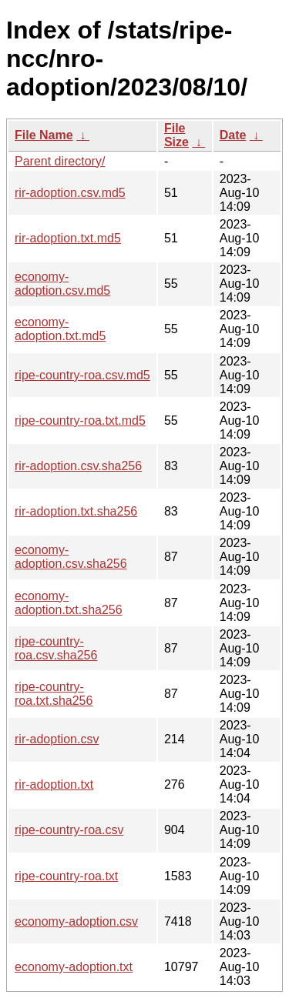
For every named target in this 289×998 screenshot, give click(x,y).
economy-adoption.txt (74, 966)
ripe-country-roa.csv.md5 (82, 375)
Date (233, 135)
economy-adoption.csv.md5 (62, 283)
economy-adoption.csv (76, 921)
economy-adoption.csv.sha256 (71, 556)
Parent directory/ (60, 161)
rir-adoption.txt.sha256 (76, 511)
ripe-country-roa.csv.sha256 (56, 648)
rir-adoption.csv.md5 (70, 192)
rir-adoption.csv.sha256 (78, 465)
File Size (176, 135)
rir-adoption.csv (57, 739)
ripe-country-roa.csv (69, 829)
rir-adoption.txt (54, 784)
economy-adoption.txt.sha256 (69, 602)
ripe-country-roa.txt (66, 876)
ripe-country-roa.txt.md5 (80, 420)
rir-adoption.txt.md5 (68, 238)
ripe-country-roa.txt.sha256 (53, 693)
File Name (44, 135)
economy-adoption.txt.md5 (60, 328)
